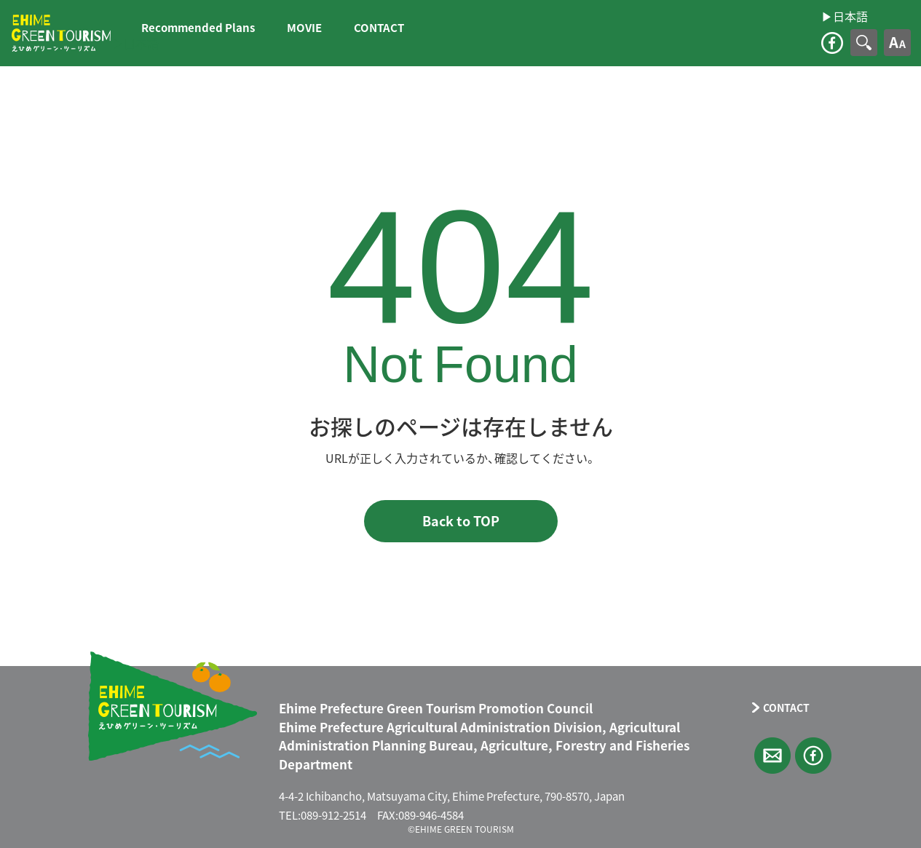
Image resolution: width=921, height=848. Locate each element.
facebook (832, 43)
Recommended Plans (198, 28)
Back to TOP (460, 521)
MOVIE (304, 28)
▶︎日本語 (135, 43)
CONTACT (379, 28)
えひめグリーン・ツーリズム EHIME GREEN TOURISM (61, 33)
